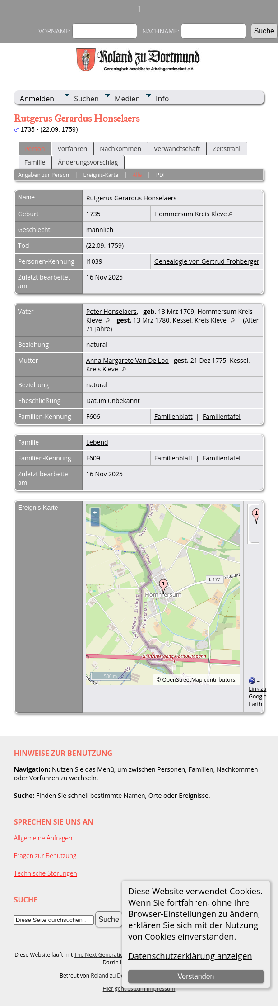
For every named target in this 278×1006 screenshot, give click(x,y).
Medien (127, 99)
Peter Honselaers (111, 311)
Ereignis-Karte (101, 175)
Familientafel (222, 416)
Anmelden (37, 99)
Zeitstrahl (227, 148)
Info (162, 99)
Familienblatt (173, 416)
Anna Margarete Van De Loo (127, 360)
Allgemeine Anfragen (43, 838)
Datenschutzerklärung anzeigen (190, 955)
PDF (161, 175)
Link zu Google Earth (257, 696)
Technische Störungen (45, 873)
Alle (137, 175)
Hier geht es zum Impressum (139, 988)
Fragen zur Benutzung (45, 855)
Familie (34, 162)
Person (34, 148)
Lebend (97, 442)
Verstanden (195, 976)
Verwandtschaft (177, 148)
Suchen (86, 99)
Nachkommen (120, 148)
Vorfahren (72, 148)
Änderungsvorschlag (88, 162)
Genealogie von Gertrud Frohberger (206, 261)
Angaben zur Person (43, 175)
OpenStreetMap (182, 679)
